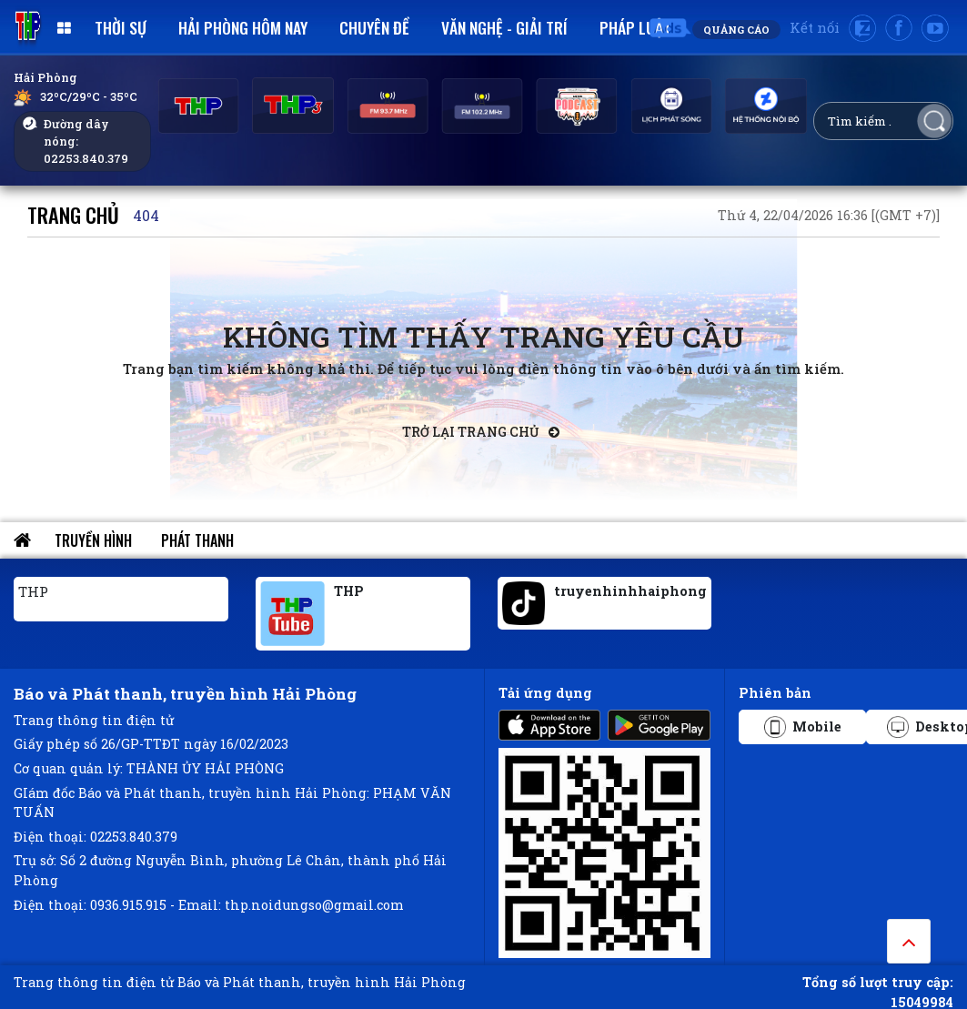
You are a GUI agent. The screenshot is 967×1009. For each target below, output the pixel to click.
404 (146, 215)
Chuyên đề (374, 27)
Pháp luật (635, 27)
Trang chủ (73, 214)
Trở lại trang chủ (480, 431)
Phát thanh (197, 540)
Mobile (802, 727)
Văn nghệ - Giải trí (504, 27)
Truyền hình (93, 540)
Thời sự (120, 27)
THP (33, 591)
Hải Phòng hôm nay (242, 27)
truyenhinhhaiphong (630, 591)
